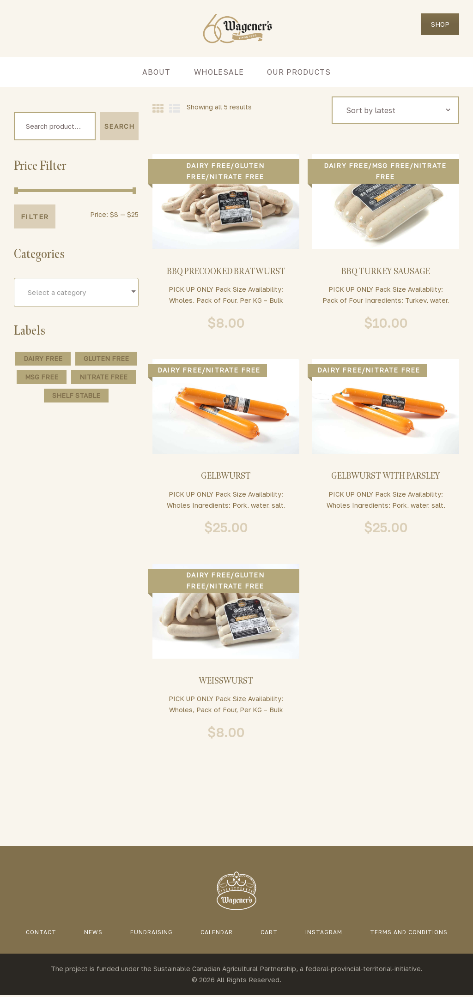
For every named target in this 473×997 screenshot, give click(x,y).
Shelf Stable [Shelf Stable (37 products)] (76, 396)
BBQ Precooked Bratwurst (226, 272)
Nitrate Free (236, 176)
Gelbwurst (226, 477)
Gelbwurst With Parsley (386, 477)
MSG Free (391, 165)
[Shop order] (396, 110)
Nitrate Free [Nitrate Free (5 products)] (103, 378)
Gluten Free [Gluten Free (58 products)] (106, 359)
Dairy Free (208, 165)
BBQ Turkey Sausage (385, 272)
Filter (35, 218)
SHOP (440, 24)
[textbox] (76, 293)
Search (119, 127)
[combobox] (76, 293)
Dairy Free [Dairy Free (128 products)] (43, 359)
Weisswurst (226, 682)
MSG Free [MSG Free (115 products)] (41, 378)
